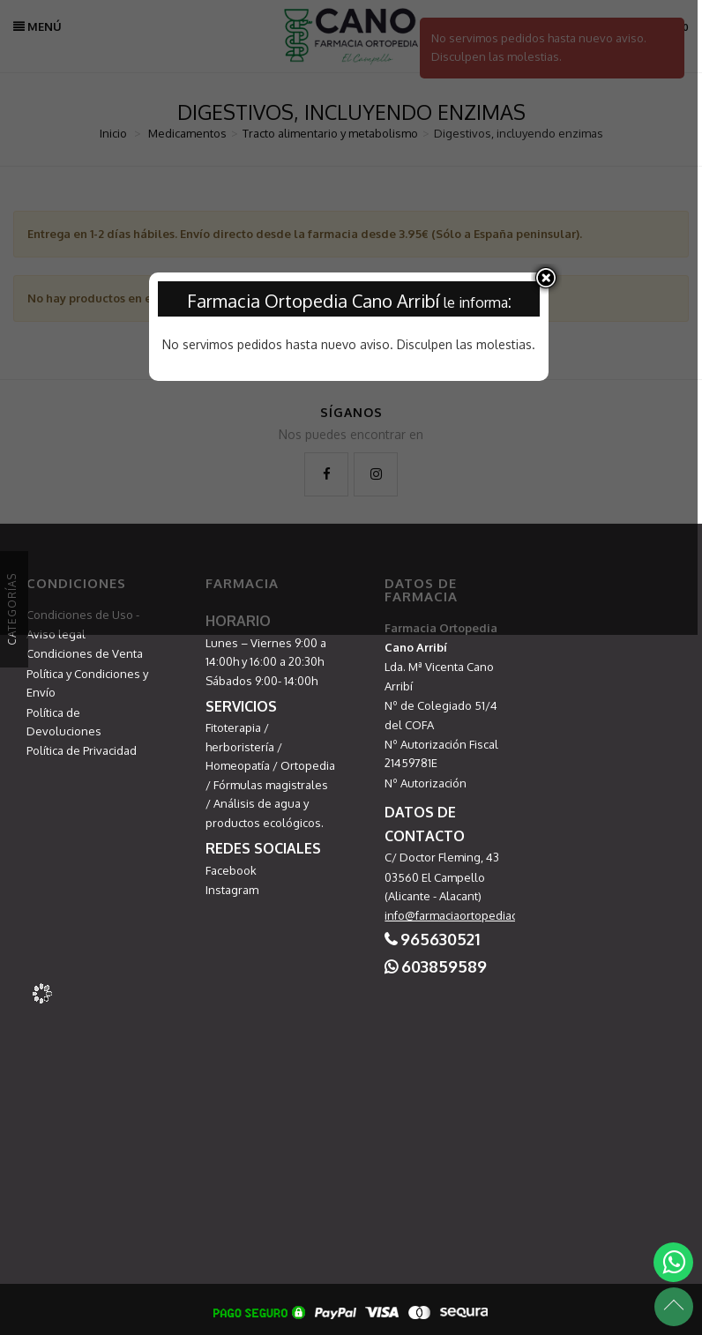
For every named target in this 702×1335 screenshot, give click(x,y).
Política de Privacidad (81, 750)
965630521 (440, 939)
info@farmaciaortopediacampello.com (485, 915)
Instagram (231, 890)
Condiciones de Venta (84, 653)
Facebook (231, 870)
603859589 (444, 966)
